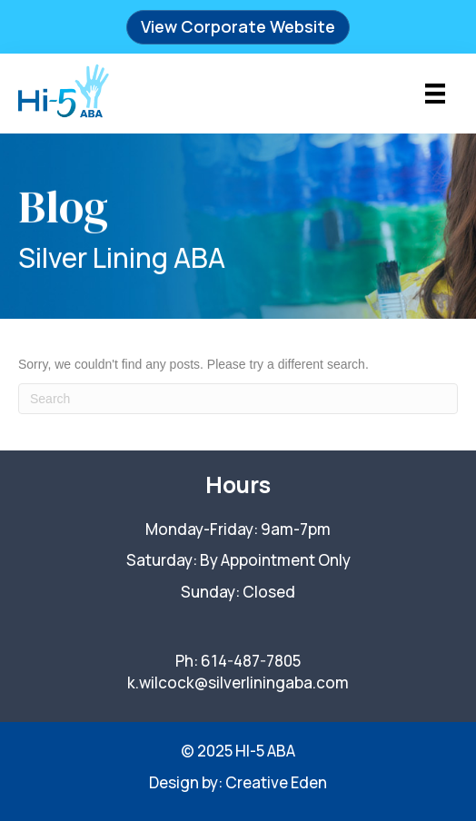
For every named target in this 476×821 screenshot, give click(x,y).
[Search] (238, 398)
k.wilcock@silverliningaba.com (238, 682)
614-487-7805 (251, 660)
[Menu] (435, 93)
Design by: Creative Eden (238, 782)
